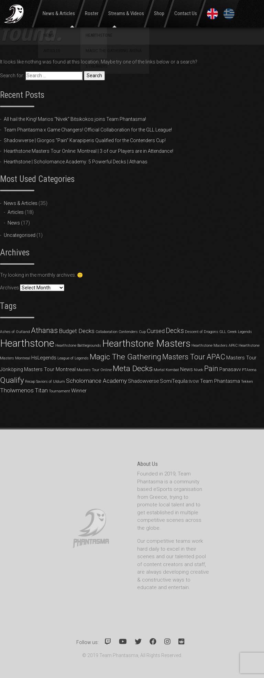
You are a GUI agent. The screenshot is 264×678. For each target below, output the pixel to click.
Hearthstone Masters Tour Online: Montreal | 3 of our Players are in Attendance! (88, 151)
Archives (9, 287)
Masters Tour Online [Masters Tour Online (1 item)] (94, 370)
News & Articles (20, 203)
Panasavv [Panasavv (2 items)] (230, 369)
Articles (16, 212)
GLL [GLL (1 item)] (222, 332)
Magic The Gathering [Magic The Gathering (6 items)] (125, 356)
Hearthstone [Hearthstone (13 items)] (27, 343)
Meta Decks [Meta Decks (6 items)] (133, 368)
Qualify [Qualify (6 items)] (12, 380)
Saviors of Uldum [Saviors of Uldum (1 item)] (50, 381)
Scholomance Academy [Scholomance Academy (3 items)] (96, 380)
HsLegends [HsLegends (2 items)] (43, 358)
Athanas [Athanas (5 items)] (44, 330)
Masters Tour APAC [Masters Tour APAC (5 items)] (193, 357)
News (14, 223)
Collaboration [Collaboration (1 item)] (107, 332)
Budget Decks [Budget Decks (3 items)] (77, 330)
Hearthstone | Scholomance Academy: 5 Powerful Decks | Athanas (75, 161)
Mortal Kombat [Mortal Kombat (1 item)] (166, 370)
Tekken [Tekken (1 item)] (247, 381)
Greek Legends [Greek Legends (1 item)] (239, 332)
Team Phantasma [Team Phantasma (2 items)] (220, 381)
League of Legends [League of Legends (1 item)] (73, 358)
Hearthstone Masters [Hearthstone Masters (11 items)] (146, 343)
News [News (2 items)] (186, 369)
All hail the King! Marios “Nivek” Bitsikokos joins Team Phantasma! (75, 119)
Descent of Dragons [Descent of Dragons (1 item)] (201, 332)
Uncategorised (19, 235)
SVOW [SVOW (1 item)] (194, 381)
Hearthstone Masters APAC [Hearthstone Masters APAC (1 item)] (214, 345)
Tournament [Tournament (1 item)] (59, 391)
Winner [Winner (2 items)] (79, 391)
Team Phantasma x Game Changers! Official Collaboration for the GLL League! (88, 130)
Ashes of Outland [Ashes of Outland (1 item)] (15, 332)
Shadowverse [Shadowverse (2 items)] (143, 381)
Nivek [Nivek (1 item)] (198, 370)
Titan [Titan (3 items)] (41, 390)
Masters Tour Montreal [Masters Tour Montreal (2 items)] (50, 369)
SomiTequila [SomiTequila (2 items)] (174, 381)
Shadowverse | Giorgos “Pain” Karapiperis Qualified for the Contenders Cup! (85, 140)
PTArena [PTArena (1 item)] (249, 370)
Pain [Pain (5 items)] (211, 368)
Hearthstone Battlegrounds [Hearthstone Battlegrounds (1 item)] (78, 345)
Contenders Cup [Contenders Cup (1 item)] (132, 332)
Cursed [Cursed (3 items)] (156, 330)
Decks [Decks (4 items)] (175, 331)
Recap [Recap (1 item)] (30, 381)
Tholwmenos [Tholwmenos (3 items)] (17, 390)
